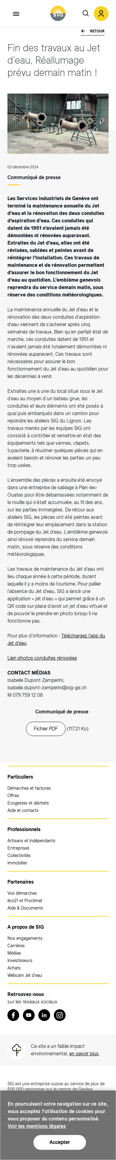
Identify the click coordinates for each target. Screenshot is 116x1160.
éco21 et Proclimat (24, 900)
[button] (101, 13)
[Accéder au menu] (16, 13)
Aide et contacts (23, 810)
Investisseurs (19, 960)
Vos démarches (22, 893)
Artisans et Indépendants (31, 840)
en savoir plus (84, 1054)
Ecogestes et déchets (28, 803)
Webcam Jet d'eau (24, 975)
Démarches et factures (29, 788)
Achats (14, 967)
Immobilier (17, 862)
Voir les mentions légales (37, 1126)
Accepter (59, 1142)
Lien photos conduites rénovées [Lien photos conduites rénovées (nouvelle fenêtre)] (42, 658)
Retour (97, 31)
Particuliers (20, 777)
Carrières (16, 945)
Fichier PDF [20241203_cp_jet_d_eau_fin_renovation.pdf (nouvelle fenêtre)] (46, 729)
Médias (14, 953)
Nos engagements (24, 938)
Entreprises (18, 848)
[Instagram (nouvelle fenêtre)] (60, 1015)
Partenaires (20, 882)
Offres (13, 795)
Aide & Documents (25, 908)
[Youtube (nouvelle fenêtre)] (29, 1015)
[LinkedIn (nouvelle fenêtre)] (44, 1015)
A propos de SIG (25, 927)
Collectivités (19, 855)
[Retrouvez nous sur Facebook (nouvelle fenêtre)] (13, 1015)
